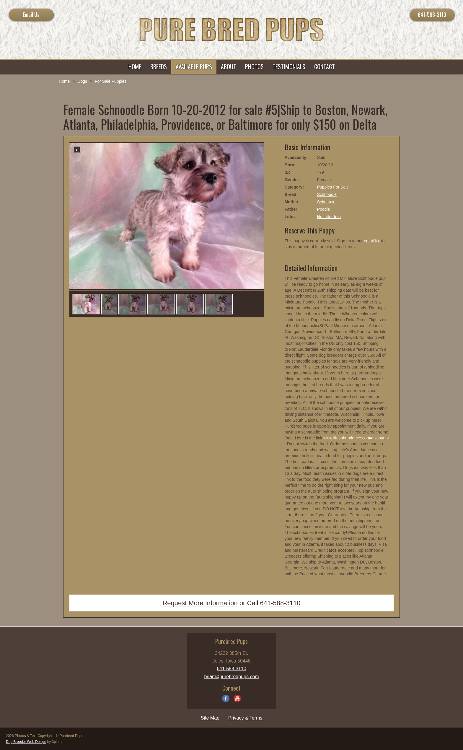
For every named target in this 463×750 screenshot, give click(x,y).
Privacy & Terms (245, 717)
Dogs (82, 81)
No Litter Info (329, 216)
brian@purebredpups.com (231, 676)
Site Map (210, 717)
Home (64, 81)
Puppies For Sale (333, 187)
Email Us (31, 14)
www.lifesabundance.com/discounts (356, 438)
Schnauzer (327, 201)
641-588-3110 (432, 14)
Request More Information (199, 603)
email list (372, 240)
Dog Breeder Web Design (26, 742)
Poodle (323, 209)
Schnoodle (327, 194)
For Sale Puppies (110, 81)
